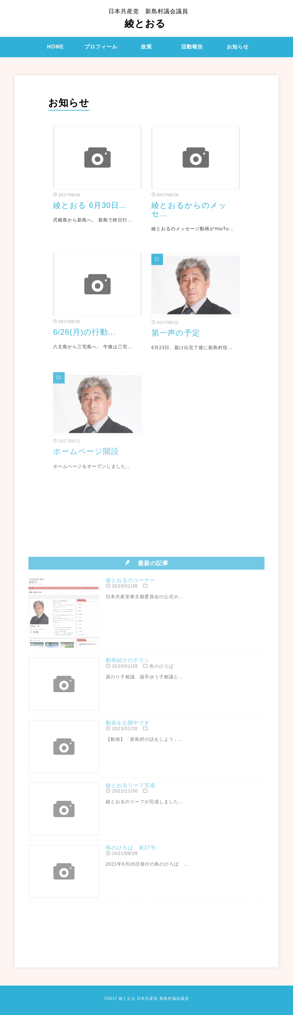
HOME (55, 46)
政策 (146, 46)
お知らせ (238, 46)
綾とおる (148, 18)
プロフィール (100, 46)
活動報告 (192, 46)
